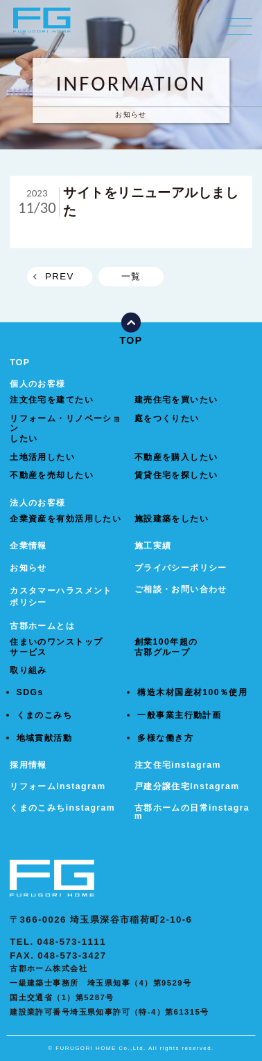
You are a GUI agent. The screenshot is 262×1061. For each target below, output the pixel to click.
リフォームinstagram (57, 786)
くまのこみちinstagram (62, 808)
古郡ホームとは (42, 626)
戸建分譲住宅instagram (187, 786)
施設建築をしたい (171, 519)
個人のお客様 (38, 384)
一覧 (131, 276)
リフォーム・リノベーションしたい (65, 428)
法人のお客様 (38, 503)
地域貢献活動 (45, 738)
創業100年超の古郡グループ (166, 647)
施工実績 (153, 546)
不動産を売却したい (52, 475)
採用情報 (28, 765)
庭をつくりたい (167, 418)
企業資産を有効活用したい (65, 519)
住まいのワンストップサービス (56, 647)
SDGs (30, 692)
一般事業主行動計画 (179, 715)
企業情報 (28, 546)
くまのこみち (45, 715)
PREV (59, 276)
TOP (20, 362)
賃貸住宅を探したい (176, 475)
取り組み (28, 670)
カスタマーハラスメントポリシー (61, 596)
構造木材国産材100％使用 (192, 692)
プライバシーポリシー (180, 568)
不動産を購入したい (176, 457)
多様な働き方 (165, 738)
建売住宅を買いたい (176, 400)
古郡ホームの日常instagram (192, 812)
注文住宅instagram (177, 765)
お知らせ (28, 568)
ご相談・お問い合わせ (180, 589)
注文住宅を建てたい (52, 400)
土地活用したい (42, 457)
